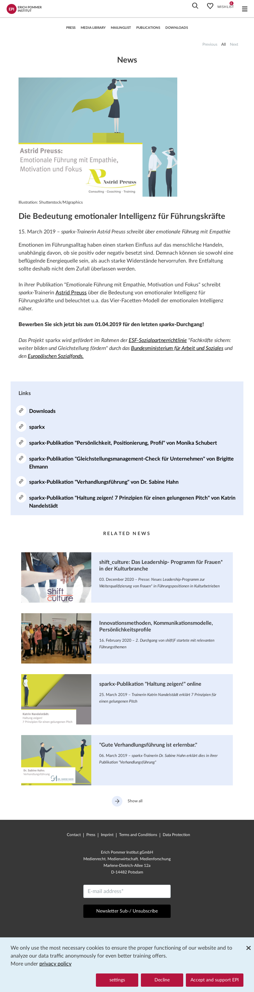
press (70, 27)
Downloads (176, 27)
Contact (74, 834)
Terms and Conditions (138, 834)
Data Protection (176, 834)
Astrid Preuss (71, 292)
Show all (127, 801)
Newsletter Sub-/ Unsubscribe (127, 911)
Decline (162, 980)
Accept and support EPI (214, 980)
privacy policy (55, 964)
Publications (148, 27)
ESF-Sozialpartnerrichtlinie (158, 340)
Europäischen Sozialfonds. (56, 356)
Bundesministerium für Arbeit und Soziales (177, 348)
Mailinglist (121, 27)
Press (90, 834)
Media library (93, 27)
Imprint (107, 834)
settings (117, 980)
